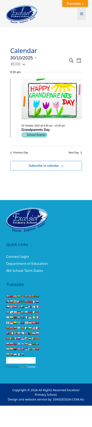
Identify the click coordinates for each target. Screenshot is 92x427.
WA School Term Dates (24, 270)
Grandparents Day (35, 129)
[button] (39, 64)
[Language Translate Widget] (21, 360)
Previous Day (19, 152)
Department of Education (27, 263)
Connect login (17, 256)
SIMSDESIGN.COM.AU (68, 399)
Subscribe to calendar (44, 165)
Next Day (75, 152)
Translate (27, 366)
